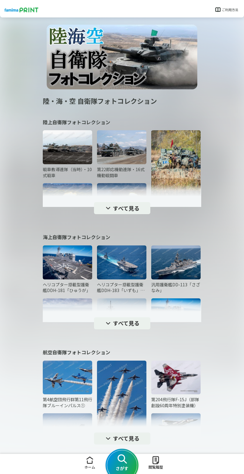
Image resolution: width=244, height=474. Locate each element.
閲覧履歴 (156, 462)
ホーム (89, 462)
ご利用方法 (226, 9)
